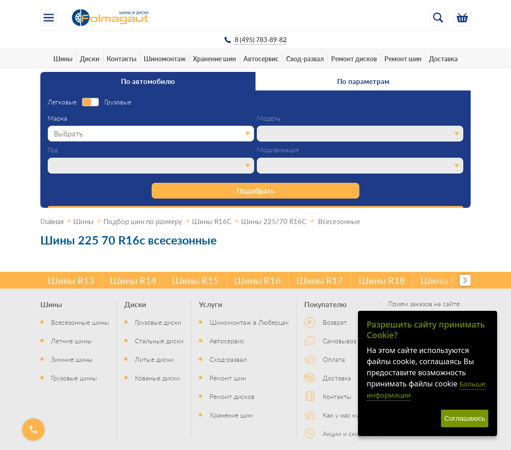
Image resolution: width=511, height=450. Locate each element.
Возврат (335, 322)
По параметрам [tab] (363, 81)
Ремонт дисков (354, 58)
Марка (57, 118)
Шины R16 (257, 280)
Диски (89, 58)
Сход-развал (305, 58)
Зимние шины (72, 359)
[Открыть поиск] (438, 17)
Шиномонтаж (164, 58)
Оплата (334, 359)
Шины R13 (71, 280)
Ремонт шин (403, 58)
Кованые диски (157, 377)
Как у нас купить (348, 414)
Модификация (278, 150)
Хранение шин (214, 58)
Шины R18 (381, 280)
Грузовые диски (158, 322)
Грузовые (117, 102)
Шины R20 (444, 280)
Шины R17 (319, 280)
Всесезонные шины (80, 322)
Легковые (62, 102)
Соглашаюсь (464, 418)
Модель (269, 118)
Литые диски (154, 359)
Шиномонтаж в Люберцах (249, 322)
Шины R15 (195, 280)
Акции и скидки (346, 433)
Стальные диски (159, 340)
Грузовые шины (74, 377)
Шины (62, 58)
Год (52, 150)
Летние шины (71, 340)
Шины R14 (133, 280)
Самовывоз (339, 340)
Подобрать (255, 190)
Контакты (121, 58)
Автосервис (261, 58)
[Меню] (48, 17)
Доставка (443, 58)
